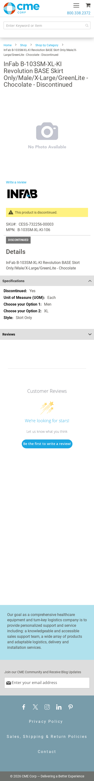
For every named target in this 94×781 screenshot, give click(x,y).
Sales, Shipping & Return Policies (47, 736)
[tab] (47, 281)
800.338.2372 (78, 13)
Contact (47, 751)
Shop (23, 45)
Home (7, 45)
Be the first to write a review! (47, 443)
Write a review (16, 182)
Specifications (13, 281)
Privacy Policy (46, 721)
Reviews (8, 334)
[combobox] (47, 25)
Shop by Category (46, 45)
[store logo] (21, 8)
